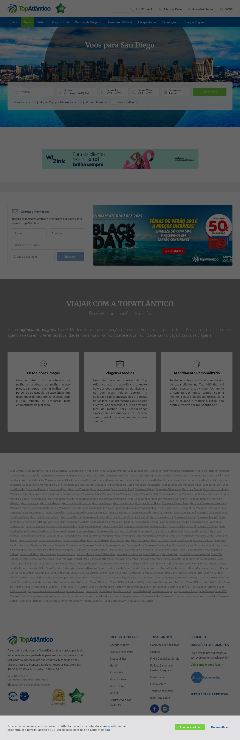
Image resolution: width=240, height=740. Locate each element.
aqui (108, 729)
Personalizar (219, 727)
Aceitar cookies (190, 727)
